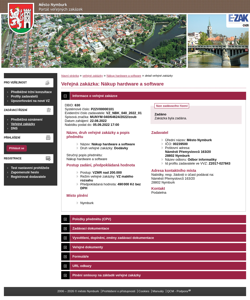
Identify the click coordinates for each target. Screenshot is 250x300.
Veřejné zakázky (23, 124)
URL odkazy (81, 266)
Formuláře (80, 256)
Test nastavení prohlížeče (30, 168)
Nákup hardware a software (124, 75)
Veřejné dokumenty (87, 247)
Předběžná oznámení (26, 119)
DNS (14, 128)
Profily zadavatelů (24, 96)
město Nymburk (47, 18)
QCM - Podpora (177, 291)
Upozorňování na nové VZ (30, 101)
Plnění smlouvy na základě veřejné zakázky (106, 275)
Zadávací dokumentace (90, 228)
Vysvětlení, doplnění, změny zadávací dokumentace (113, 238)
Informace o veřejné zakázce (94, 96)
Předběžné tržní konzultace (31, 92)
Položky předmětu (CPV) (91, 219)
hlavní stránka (70, 75)
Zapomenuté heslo (25, 172)
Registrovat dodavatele (28, 177)
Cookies (144, 291)
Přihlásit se (16, 148)
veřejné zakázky (93, 75)
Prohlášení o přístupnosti (118, 291)
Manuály (158, 291)
